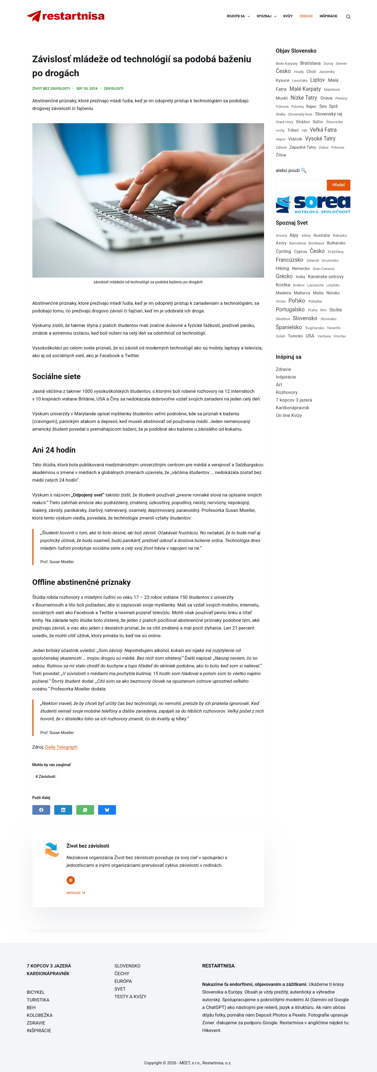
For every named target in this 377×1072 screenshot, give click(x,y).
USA (310, 335)
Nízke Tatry (304, 98)
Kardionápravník (292, 407)
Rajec (311, 106)
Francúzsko (289, 260)
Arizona (281, 236)
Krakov (298, 285)
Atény (306, 235)
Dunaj (328, 63)
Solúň (280, 336)
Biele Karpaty (286, 63)
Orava (327, 98)
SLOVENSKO (128, 965)
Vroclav (339, 336)
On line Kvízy (289, 415)
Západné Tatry (302, 147)
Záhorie (281, 147)
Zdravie (283, 369)
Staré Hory (284, 122)
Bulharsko (336, 243)
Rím (323, 310)
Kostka (283, 284)
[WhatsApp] (85, 809)
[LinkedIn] (63, 809)
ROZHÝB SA (239, 16)
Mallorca (302, 292)
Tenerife (333, 328)
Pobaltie (315, 301)
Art (279, 384)
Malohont (332, 89)
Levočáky (300, 80)
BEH (31, 1006)
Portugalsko (290, 309)
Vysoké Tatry (320, 139)
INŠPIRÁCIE (328, 16)
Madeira (283, 292)
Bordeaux (316, 243)
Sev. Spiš (328, 106)
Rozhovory (286, 392)
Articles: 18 (76, 892)
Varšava (324, 336)
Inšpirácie (286, 377)
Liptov (317, 80)
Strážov (303, 121)
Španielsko (289, 327)
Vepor (281, 139)
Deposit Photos (272, 1014)
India (300, 276)
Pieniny (341, 98)
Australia (321, 235)
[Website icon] (71, 879)
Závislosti (113, 88)
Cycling (283, 251)
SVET (120, 988)
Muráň (282, 98)
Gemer (341, 63)
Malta (318, 292)
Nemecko (301, 268)
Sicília (335, 309)
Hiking (282, 268)
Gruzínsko (330, 260)
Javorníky (327, 71)
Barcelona (297, 243)
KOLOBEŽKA (40, 1014)
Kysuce (282, 80)
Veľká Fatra (323, 130)
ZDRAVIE (306, 16)
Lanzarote (315, 285)
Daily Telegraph (61, 746)
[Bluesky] (107, 809)
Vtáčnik (295, 139)
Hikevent (211, 1029)
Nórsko (333, 292)
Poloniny (297, 107)
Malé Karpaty (305, 89)
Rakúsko (340, 235)
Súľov (318, 121)
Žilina (281, 155)
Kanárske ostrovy (326, 276)
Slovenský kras (300, 114)
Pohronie (282, 107)
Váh (304, 130)
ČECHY (122, 972)
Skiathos (283, 319)
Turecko (295, 336)
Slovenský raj (328, 114)
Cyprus (300, 251)
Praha (313, 310)
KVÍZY (288, 16)
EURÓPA (123, 980)
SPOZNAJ (268, 16)
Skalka (280, 114)
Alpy (293, 235)
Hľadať (338, 184)
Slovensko (305, 318)
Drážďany (336, 251)
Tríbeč (293, 130)
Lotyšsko (332, 285)
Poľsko (296, 301)
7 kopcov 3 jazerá (294, 400)
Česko (283, 71)
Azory (281, 243)
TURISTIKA (38, 999)
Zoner (208, 1022)
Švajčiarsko (314, 328)
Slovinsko (328, 319)
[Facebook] (41, 809)
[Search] (348, 17)
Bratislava (310, 63)
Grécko (284, 276)
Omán (281, 301)
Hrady (299, 71)
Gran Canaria (323, 268)
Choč (311, 71)
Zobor (324, 147)
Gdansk (313, 260)
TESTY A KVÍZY (130, 995)
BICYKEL (36, 991)
